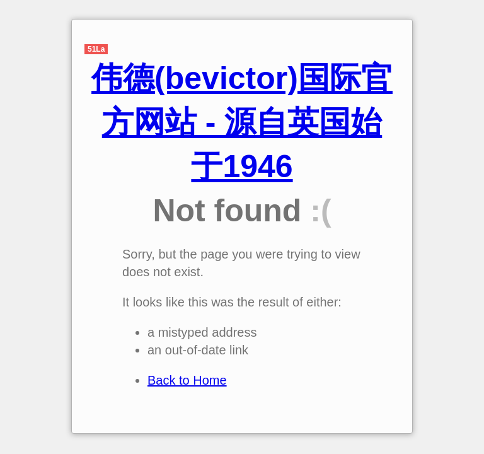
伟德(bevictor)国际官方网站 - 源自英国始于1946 (242, 122)
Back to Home (187, 380)
